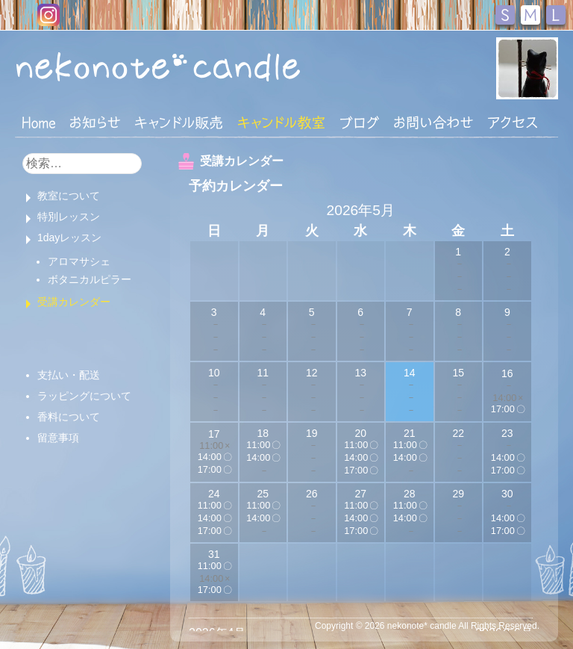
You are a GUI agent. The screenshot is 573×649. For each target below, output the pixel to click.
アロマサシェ (79, 261)
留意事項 (58, 438)
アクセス (512, 122)
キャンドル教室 (281, 122)
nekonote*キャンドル (158, 66)
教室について (68, 196)
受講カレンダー (73, 302)
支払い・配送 (68, 375)
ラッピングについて (84, 396)
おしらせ (95, 122)
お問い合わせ (433, 122)
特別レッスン (68, 217)
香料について (68, 417)
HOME (38, 122)
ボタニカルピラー (89, 279)
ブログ (359, 122)
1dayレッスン (69, 237)
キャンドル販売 (178, 122)
